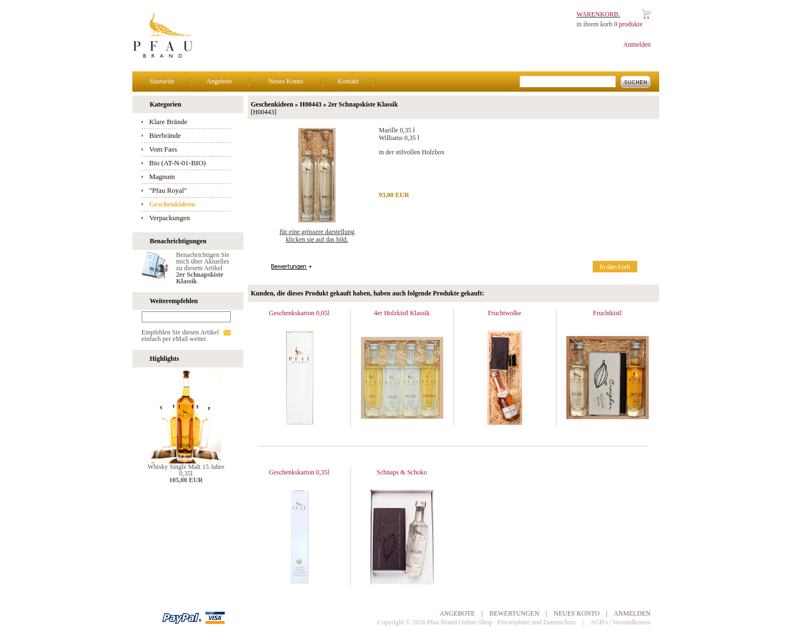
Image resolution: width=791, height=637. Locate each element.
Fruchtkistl (607, 313)
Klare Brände (168, 122)
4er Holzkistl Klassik (402, 313)
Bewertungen (514, 613)
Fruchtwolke (504, 313)
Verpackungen (169, 218)
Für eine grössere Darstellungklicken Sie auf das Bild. (317, 235)
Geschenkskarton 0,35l (299, 472)
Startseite (162, 81)
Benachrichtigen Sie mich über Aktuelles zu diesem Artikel (203, 268)
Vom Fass (163, 149)
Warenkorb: (598, 14)
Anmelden (637, 44)
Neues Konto (286, 81)
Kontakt (348, 81)
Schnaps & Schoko (402, 472)
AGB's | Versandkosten (620, 622)
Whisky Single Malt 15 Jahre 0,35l (186, 470)
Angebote (219, 81)
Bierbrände (165, 135)
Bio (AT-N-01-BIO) (177, 163)
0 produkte (628, 24)
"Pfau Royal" (168, 190)
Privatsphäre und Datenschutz (536, 622)
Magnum (162, 176)
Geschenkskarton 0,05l (299, 313)
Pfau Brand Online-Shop (459, 622)
